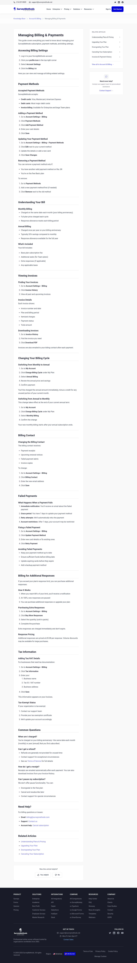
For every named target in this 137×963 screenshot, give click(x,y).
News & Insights (94, 910)
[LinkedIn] (119, 2)
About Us (110, 899)
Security (110, 914)
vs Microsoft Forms (77, 914)
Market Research (38, 917)
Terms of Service (34, 761)
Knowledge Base (19, 19)
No (57, 875)
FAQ (90, 902)
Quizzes (16, 906)
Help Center (93, 899)
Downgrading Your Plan (30, 850)
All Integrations (56, 899)
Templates (92, 914)
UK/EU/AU (70, 954)
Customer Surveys (38, 910)
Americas (57, 954)
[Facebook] (122, 2)
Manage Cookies (100, 956)
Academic (35, 902)
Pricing (67, 9)
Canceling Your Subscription (32, 854)
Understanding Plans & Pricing (33, 842)
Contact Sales (68, 939)
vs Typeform (74, 906)
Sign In (108, 9)
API (52, 902)
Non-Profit (36, 906)
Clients (109, 902)
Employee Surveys (38, 914)
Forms (16, 902)
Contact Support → (106, 90)
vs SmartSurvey (75, 917)
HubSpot (54, 914)
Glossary (92, 906)
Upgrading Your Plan (29, 846)
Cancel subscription (41, 825)
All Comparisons (76, 899)
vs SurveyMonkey (76, 902)
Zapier (53, 906)
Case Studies (112, 906)
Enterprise (57, 9)
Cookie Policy (113, 951)
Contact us (32, 821)
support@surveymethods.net (68, 933)
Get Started (117, 9)
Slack (53, 917)
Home (49, 9)
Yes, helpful (43, 875)
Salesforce (55, 910)
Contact (110, 910)
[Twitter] (115, 2)
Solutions (77, 9)
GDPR (109, 917)
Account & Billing (35, 19)
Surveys (16, 899)
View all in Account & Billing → (103, 64)
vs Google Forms (76, 910)
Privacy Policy (100, 951)
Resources (89, 9)
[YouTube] (122, 933)
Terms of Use (88, 951)
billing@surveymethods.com (38, 817)
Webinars (92, 917)
